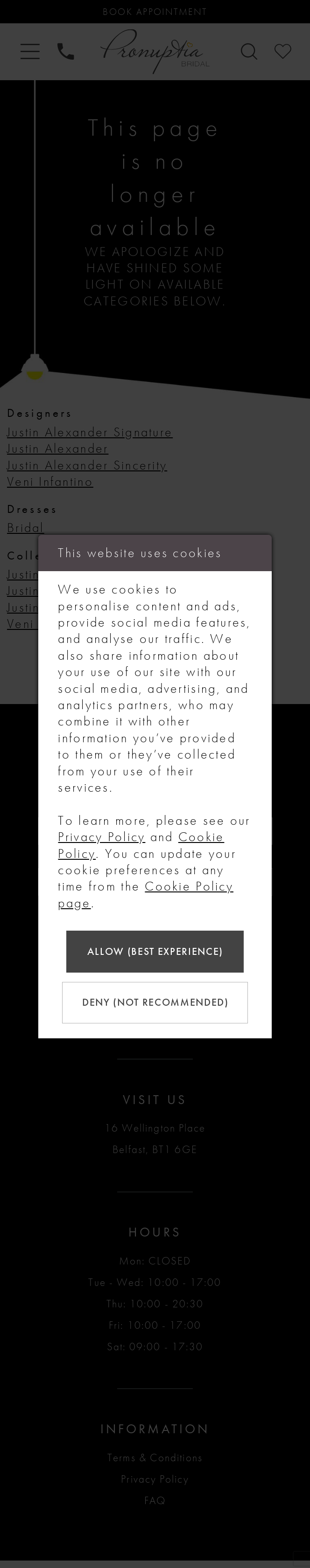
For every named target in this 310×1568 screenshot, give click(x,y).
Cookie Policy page (145, 891)
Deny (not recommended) (156, 1004)
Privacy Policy (101, 834)
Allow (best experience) (156, 950)
